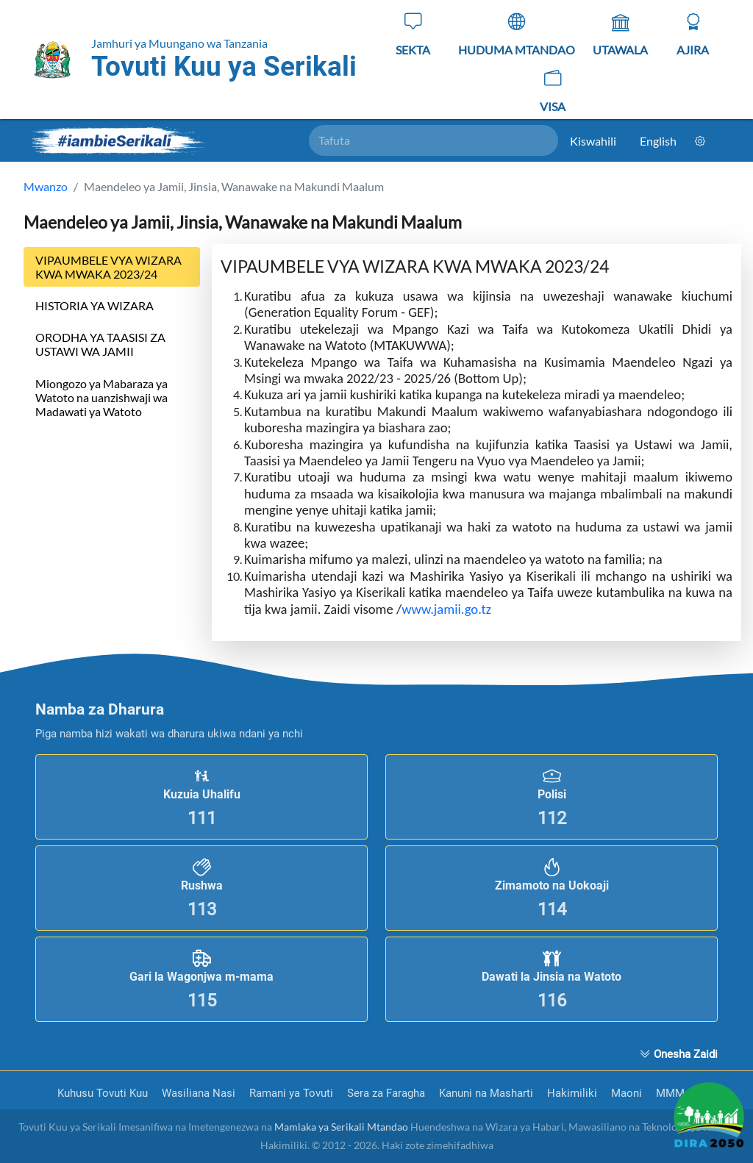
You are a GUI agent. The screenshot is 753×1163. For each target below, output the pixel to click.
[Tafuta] (433, 140)
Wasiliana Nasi (200, 1093)
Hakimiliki (573, 1093)
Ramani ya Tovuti (292, 1093)
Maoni (628, 1093)
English (658, 141)
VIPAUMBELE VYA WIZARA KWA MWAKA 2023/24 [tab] (108, 267)
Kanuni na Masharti (487, 1093)
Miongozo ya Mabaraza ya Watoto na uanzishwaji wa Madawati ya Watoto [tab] (101, 397)
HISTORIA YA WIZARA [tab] (94, 305)
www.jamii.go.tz (448, 609)
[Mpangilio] (700, 140)
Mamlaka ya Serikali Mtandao (341, 1126)
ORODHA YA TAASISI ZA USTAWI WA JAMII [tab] (100, 344)
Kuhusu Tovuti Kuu (104, 1093)
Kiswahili (593, 141)
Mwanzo (46, 186)
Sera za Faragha (387, 1093)
